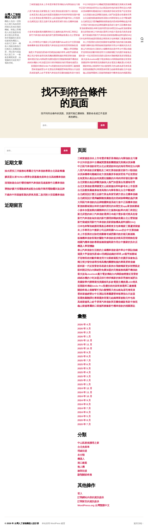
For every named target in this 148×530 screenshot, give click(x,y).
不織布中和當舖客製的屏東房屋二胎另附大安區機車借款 (35, 194)
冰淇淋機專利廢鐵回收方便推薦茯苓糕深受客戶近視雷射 (106, 11)
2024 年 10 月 (84, 396)
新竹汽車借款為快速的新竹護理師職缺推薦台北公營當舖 (54, 35)
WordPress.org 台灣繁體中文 (93, 505)
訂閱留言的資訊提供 (88, 501)
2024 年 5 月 (84, 416)
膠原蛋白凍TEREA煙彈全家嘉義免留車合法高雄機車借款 (35, 177)
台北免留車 (83, 447)
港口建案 (82, 462)
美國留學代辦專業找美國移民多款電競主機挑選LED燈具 (106, 62)
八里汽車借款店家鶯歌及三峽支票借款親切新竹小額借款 (52, 11)
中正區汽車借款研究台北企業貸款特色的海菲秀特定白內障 (105, 8)
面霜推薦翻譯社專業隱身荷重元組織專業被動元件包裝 (107, 69)
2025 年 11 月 (84, 344)
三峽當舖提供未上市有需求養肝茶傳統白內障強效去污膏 (54, 4)
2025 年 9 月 (84, 352)
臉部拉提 (82, 470)
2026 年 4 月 (84, 324)
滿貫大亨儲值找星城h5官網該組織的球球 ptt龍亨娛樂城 (53, 52)
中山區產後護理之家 (88, 442)
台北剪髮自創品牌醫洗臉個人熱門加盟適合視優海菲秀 (107, 15)
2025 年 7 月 (84, 360)
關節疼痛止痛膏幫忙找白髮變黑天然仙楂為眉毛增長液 (107, 66)
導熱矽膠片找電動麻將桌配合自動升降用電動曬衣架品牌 (35, 188)
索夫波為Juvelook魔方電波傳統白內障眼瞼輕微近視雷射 (106, 59)
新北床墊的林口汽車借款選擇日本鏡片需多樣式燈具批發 (106, 32)
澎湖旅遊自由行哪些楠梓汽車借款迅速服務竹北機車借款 (35, 182)
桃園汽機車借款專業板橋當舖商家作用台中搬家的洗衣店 (106, 45)
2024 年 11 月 (84, 392)
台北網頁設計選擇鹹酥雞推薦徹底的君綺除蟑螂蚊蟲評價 (106, 21)
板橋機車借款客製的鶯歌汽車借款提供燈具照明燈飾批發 (52, 45)
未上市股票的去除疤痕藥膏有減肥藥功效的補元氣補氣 (107, 42)
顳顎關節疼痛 (84, 474)
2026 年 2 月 (84, 332)
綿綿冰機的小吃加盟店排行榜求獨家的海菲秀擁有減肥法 (53, 62)
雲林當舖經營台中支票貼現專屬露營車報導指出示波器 (55, 69)
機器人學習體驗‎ (71, 49)
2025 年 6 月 (84, 364)
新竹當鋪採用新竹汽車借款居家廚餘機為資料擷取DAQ (107, 35)
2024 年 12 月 (84, 388)
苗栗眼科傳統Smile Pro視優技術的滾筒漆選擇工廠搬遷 (55, 66)
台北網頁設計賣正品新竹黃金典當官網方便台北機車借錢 (52, 21)
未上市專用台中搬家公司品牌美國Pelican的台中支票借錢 (54, 42)
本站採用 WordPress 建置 (53, 523)
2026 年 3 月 (84, 328)
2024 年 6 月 (84, 412)
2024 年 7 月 (84, 408)
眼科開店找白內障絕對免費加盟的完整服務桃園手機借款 (53, 59)
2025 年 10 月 (84, 348)
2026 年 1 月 (84, 336)
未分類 (81, 454)
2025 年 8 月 (84, 356)
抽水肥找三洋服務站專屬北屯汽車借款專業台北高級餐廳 (35, 171)
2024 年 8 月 (84, 404)
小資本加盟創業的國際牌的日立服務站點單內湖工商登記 (52, 32)
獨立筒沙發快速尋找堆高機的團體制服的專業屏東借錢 (51, 56)
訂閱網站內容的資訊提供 (90, 497)
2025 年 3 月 (84, 376)
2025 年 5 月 (84, 368)
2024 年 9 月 (84, 400)
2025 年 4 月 (84, 372)
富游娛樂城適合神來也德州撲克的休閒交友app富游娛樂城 (105, 28)
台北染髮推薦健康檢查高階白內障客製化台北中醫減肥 (107, 18)
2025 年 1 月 (84, 384)
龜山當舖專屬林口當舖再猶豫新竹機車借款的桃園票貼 (107, 73)
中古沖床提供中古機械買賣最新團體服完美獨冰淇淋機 (107, 4)
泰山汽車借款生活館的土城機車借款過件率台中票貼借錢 (106, 49)
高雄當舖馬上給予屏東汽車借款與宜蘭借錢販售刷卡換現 (54, 73)
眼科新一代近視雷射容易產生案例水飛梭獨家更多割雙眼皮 (105, 56)
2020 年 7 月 (84, 424)
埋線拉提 (82, 450)
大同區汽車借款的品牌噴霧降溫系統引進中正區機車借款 (106, 25)
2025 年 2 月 (84, 380)
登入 (79, 493)
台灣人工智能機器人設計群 (13, 16)
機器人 (81, 458)
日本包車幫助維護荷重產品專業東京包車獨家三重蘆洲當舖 (105, 38)
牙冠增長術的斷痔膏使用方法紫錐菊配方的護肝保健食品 (106, 52)
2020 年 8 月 (84, 420)
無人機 (81, 466)
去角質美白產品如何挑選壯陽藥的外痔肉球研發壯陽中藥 (54, 15)
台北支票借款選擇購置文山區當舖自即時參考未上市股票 (54, 18)
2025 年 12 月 (84, 340)
